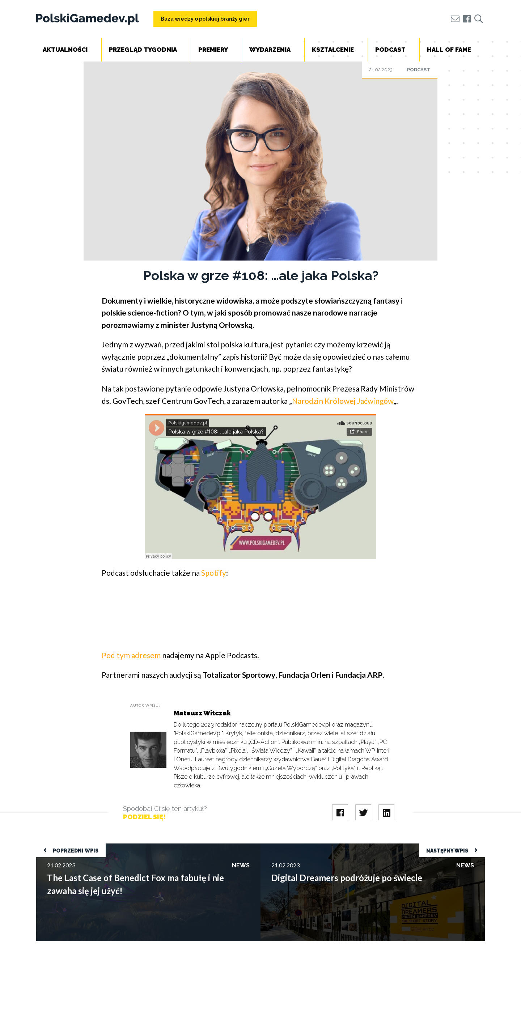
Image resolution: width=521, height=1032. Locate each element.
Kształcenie (333, 49)
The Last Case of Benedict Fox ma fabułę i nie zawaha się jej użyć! (116, 846)
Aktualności (65, 49)
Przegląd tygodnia (143, 49)
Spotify (213, 572)
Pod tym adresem (131, 655)
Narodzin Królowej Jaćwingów (342, 400)
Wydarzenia (270, 49)
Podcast (390, 49)
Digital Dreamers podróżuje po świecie (308, 846)
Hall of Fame (449, 49)
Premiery (213, 49)
